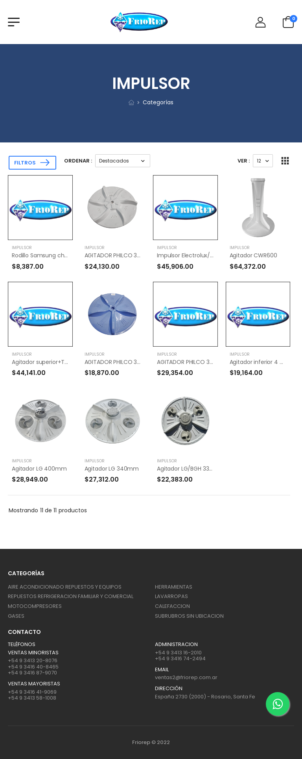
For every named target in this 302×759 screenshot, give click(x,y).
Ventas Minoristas (33, 653)
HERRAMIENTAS (173, 587)
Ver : (244, 160)
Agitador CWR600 (253, 255)
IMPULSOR (22, 248)
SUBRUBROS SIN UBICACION (189, 616)
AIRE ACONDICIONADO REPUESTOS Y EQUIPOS (65, 587)
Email (162, 670)
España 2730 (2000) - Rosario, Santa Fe (205, 696)
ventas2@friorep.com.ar (186, 677)
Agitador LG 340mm (112, 469)
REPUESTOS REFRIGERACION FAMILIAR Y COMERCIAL (70, 596)
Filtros (25, 162)
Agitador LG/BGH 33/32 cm (193, 469)
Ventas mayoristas (34, 684)
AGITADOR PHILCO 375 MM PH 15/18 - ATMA (141, 362)
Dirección (168, 688)
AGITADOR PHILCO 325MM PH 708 (129, 255)
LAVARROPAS (171, 596)
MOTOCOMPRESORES (35, 606)
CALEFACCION (172, 606)
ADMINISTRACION (176, 644)
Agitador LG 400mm (39, 469)
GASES (16, 616)
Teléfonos (21, 644)
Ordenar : (78, 160)
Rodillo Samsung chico (42, 255)
